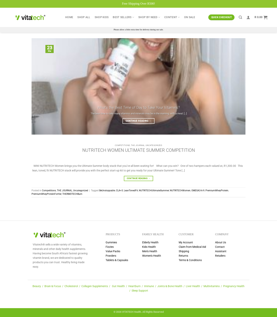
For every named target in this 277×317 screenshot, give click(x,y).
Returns (183, 255)
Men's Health (149, 251)
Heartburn (134, 286)
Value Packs (113, 251)
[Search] (240, 17)
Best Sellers (123, 17)
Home (69, 17)
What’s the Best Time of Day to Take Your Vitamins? (138, 107)
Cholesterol (71, 286)
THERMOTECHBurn (72, 194)
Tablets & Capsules (117, 260)
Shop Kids (102, 17)
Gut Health (118, 286)
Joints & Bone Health (169, 286)
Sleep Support (140, 290)
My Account (186, 242)
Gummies (111, 242)
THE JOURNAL (138, 145)
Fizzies (110, 247)
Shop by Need (149, 17)
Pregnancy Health (233, 286)
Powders (111, 255)
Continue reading (138, 121)
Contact (220, 247)
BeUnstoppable (107, 190)
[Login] (248, 17)
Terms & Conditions (190, 260)
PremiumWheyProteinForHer (46, 194)
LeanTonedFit (131, 190)
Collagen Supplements (94, 286)
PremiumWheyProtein (216, 190)
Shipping (184, 251)
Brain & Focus (52, 286)
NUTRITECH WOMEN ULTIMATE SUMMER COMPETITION (138, 150)
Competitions (122, 145)
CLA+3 (119, 190)
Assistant (220, 251)
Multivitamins (212, 286)
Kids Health (149, 247)
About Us (220, 242)
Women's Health (151, 255)
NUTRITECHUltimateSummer (154, 190)
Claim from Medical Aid (192, 247)
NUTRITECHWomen (180, 190)
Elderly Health (150, 242)
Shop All (83, 17)
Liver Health (193, 286)
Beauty (37, 286)
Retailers (220, 255)
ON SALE (189, 17)
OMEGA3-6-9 (197, 190)
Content (172, 17)
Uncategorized (154, 145)
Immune (149, 286)
